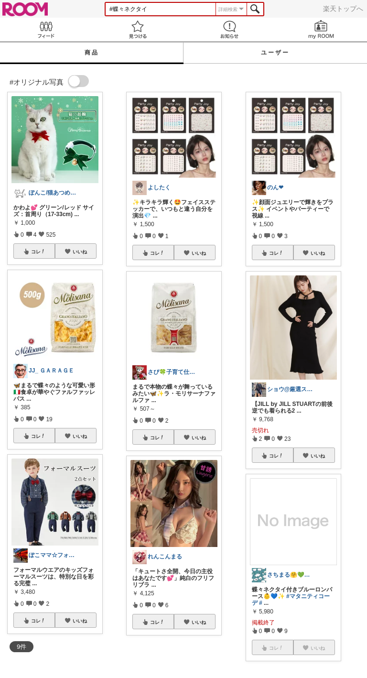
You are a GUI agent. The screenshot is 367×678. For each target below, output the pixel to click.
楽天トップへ (343, 8)
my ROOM (321, 29)
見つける (138, 29)
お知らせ (229, 29)
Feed (46, 29)
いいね (80, 251)
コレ (38, 251)
